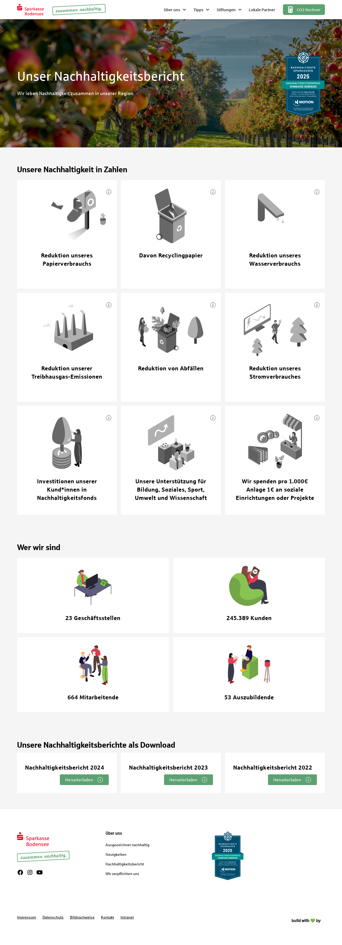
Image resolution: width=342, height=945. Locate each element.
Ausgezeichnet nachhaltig (127, 844)
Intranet (127, 917)
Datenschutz (53, 917)
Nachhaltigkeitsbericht (125, 864)
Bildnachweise (82, 917)
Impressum (26, 917)
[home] (30, 9)
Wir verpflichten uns (122, 873)
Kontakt (107, 917)
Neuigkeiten (116, 854)
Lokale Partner (262, 9)
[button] (175, 9)
